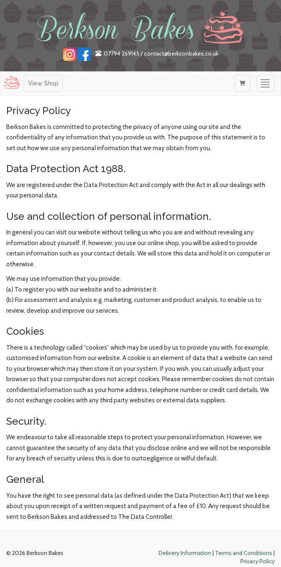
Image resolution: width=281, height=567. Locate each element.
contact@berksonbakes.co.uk (181, 53)
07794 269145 (121, 53)
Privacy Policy (257, 561)
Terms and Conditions (243, 553)
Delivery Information (185, 553)
